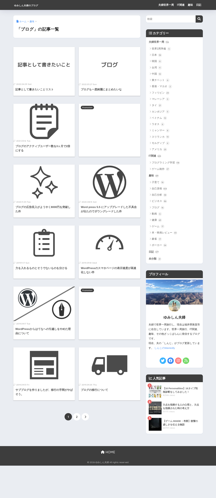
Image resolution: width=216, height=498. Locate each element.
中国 (157, 74)
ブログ (158, 208)
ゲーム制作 (161, 169)
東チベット (161, 80)
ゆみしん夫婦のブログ (34, 5)
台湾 (157, 68)
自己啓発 (159, 189)
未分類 (155, 259)
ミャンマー (161, 131)
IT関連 (180, 5)
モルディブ (161, 143)
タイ (157, 106)
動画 (157, 214)
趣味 (190, 5)
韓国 (157, 61)
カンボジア (161, 112)
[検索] (199, 19)
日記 (198, 5)
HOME (108, 453)
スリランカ (161, 137)
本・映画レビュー (164, 233)
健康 (157, 221)
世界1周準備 (161, 49)
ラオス (158, 124)
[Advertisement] (109, 127)
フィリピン (161, 93)
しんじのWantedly (164, 348)
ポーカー (159, 246)
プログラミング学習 (166, 163)
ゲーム (158, 227)
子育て (158, 183)
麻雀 (157, 239)
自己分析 (159, 195)
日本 (157, 55)
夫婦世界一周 (166, 5)
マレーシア (161, 99)
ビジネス (159, 202)
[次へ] (85, 417)
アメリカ (159, 150)
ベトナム (159, 118)
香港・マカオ (162, 87)
